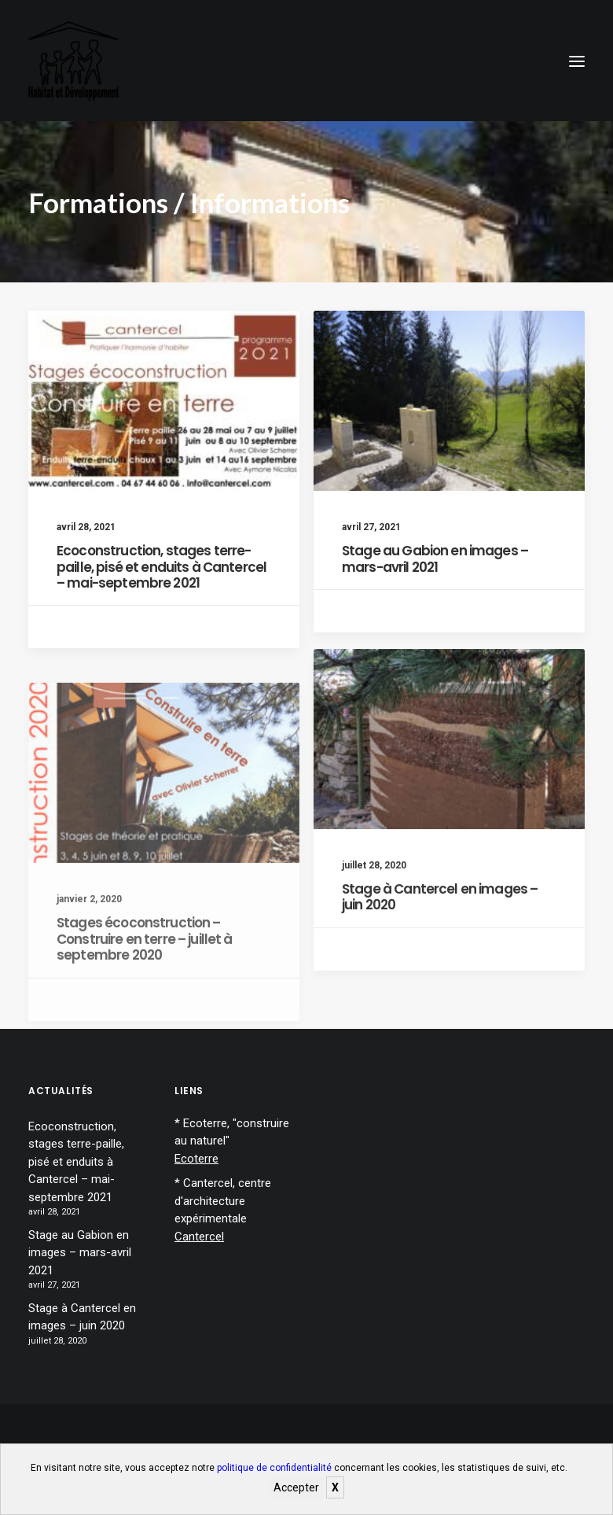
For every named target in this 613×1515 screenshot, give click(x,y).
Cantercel (199, 1236)
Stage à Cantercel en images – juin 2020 (440, 960)
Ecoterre (196, 1159)
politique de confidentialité (274, 1467)
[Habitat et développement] (73, 61)
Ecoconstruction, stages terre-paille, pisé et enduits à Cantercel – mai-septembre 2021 (161, 566)
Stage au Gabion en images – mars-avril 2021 (435, 558)
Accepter (296, 1487)
